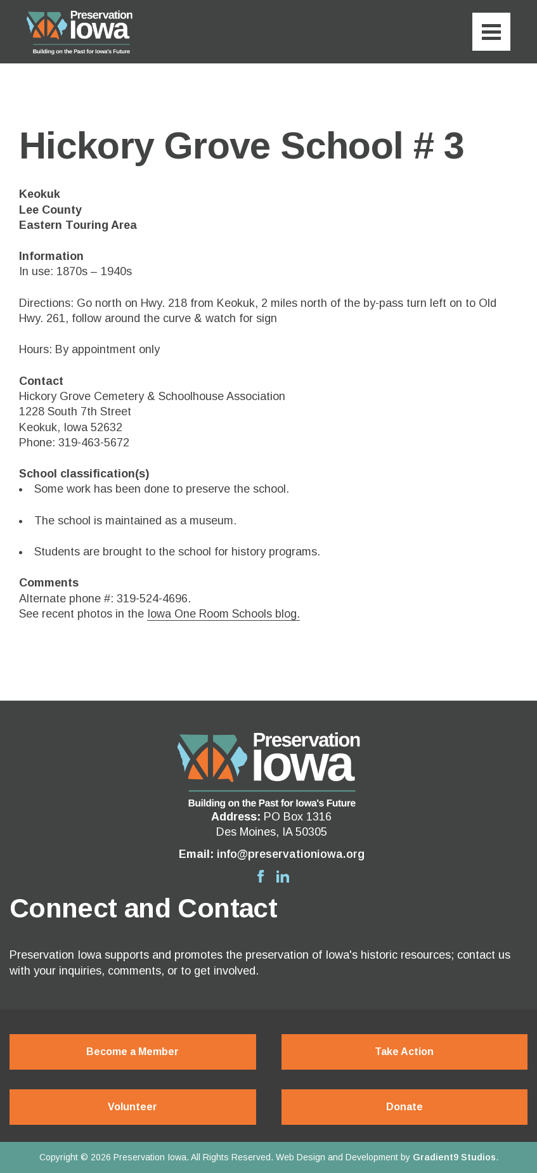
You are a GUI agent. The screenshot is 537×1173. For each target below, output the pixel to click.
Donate (404, 1106)
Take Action (404, 1051)
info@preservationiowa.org (291, 854)
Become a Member (132, 1051)
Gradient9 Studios (454, 1157)
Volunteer (132, 1106)
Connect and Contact (143, 909)
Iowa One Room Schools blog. (223, 613)
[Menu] (491, 32)
